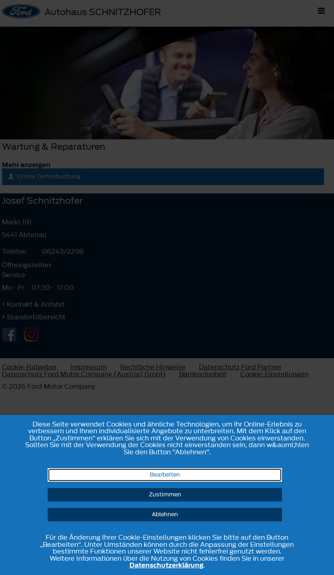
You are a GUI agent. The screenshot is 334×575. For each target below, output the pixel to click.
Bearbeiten (165, 475)
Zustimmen (165, 494)
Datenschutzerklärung (166, 565)
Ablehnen (165, 514)
